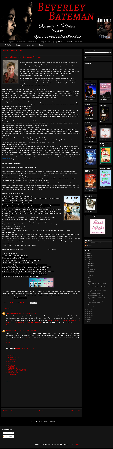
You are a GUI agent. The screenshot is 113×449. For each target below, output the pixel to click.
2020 (88, 257)
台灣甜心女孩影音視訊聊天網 (16, 370)
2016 (88, 311)
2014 (88, 315)
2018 (88, 261)
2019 (88, 259)
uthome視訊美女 (12, 374)
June (89, 275)
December (91, 263)
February (90, 304)
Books (41, 45)
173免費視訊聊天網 (12, 357)
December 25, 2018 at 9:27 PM (25, 313)
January (90, 306)
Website (8, 45)
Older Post (75, 411)
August (90, 271)
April (89, 279)
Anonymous (10, 313)
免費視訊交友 (10, 366)
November (91, 265)
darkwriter (89, 245)
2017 (88, 309)
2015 (88, 313)
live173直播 (10, 355)
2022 (88, 253)
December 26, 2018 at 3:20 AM (26, 331)
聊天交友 (9, 364)
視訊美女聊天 (10, 362)
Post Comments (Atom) (46, 421)
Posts (6, 433)
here (26, 338)
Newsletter (30, 45)
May (89, 277)
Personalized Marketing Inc (94, 242)
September (91, 269)
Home (41, 411)
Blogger (18, 45)
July (89, 273)
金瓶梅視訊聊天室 (12, 372)
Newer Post (7, 411)
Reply (8, 325)
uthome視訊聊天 (12, 360)
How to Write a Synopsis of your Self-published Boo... (96, 301)
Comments (8, 436)
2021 (88, 255)
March (90, 281)
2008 (88, 321)
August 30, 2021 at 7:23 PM (24, 348)
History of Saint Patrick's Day (95, 295)
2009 (88, 319)
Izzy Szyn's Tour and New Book (96, 293)
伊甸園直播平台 (11, 368)
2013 (88, 317)
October (90, 267)
